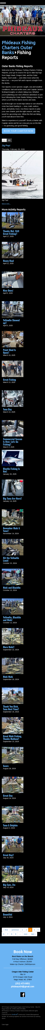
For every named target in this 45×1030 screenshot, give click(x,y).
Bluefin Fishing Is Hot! (11, 470)
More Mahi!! (8, 647)
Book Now (22, 951)
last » (33, 934)
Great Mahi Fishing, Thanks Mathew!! (12, 737)
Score (6, 766)
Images (9, 140)
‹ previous (15, 930)
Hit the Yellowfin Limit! (11, 559)
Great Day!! (8, 855)
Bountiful (7, 914)
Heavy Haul (8, 261)
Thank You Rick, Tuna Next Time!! (11, 708)
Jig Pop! (6, 145)
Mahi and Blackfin (12, 587)
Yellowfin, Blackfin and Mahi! (12, 618)
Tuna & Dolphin (10, 825)
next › (26, 934)
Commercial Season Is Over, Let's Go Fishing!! (12, 441)
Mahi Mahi (8, 677)
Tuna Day (7, 409)
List (4, 140)
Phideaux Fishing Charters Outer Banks (19, 47)
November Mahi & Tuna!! (11, 529)
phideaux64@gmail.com (22, 986)
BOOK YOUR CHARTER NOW (18, 131)
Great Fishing (9, 379)
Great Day (8, 795)
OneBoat (15, 1014)
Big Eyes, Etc (9, 885)
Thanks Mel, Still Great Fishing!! (11, 232)
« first (5, 930)
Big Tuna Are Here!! (12, 498)
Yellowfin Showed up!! (11, 321)
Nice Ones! (8, 290)
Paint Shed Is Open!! (9, 351)
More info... (6, 204)
